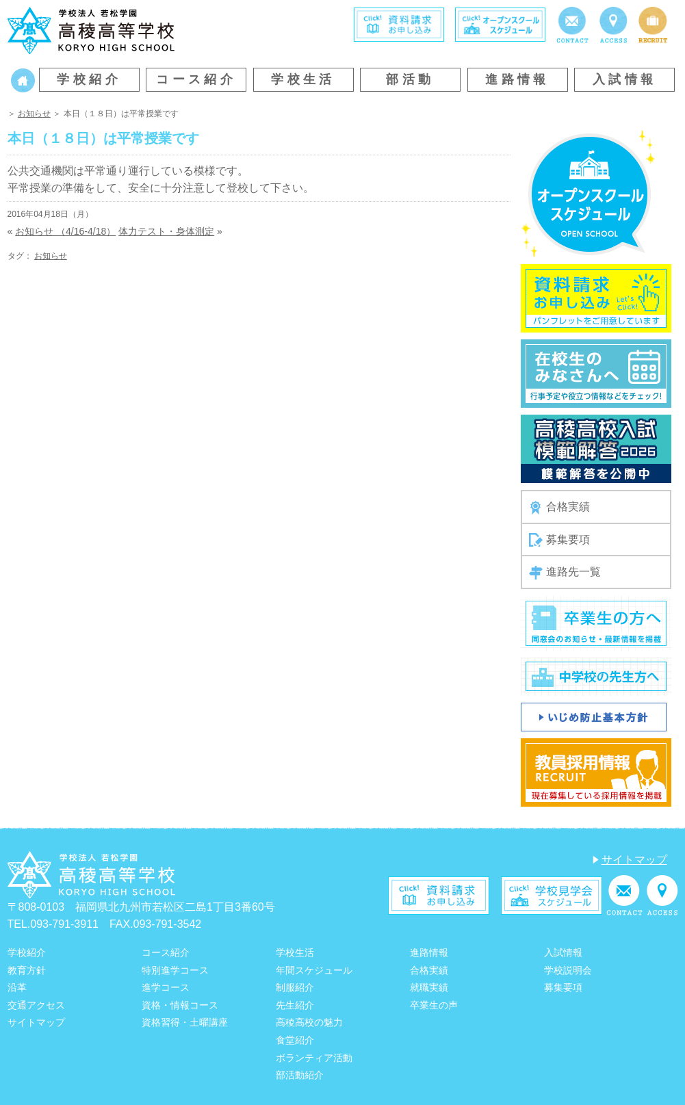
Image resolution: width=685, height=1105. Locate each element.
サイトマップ (634, 860)
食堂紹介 (295, 1040)
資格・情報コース (180, 1005)
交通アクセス (36, 1005)
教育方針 (27, 970)
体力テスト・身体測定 (166, 231)
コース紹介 (196, 79)
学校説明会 (568, 970)
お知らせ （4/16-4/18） (65, 231)
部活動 (410, 79)
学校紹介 (89, 79)
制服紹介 (295, 987)
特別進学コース (175, 970)
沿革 (17, 987)
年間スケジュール (314, 970)
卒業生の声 (434, 1005)
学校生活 (303, 79)
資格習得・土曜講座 (185, 1022)
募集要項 (559, 540)
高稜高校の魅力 (309, 1022)
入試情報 (625, 79)
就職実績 (429, 987)
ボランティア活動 (314, 1057)
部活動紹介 (300, 1074)
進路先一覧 (565, 573)
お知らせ (34, 113)
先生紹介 (295, 1005)
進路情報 (517, 79)
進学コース (166, 987)
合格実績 (559, 508)
